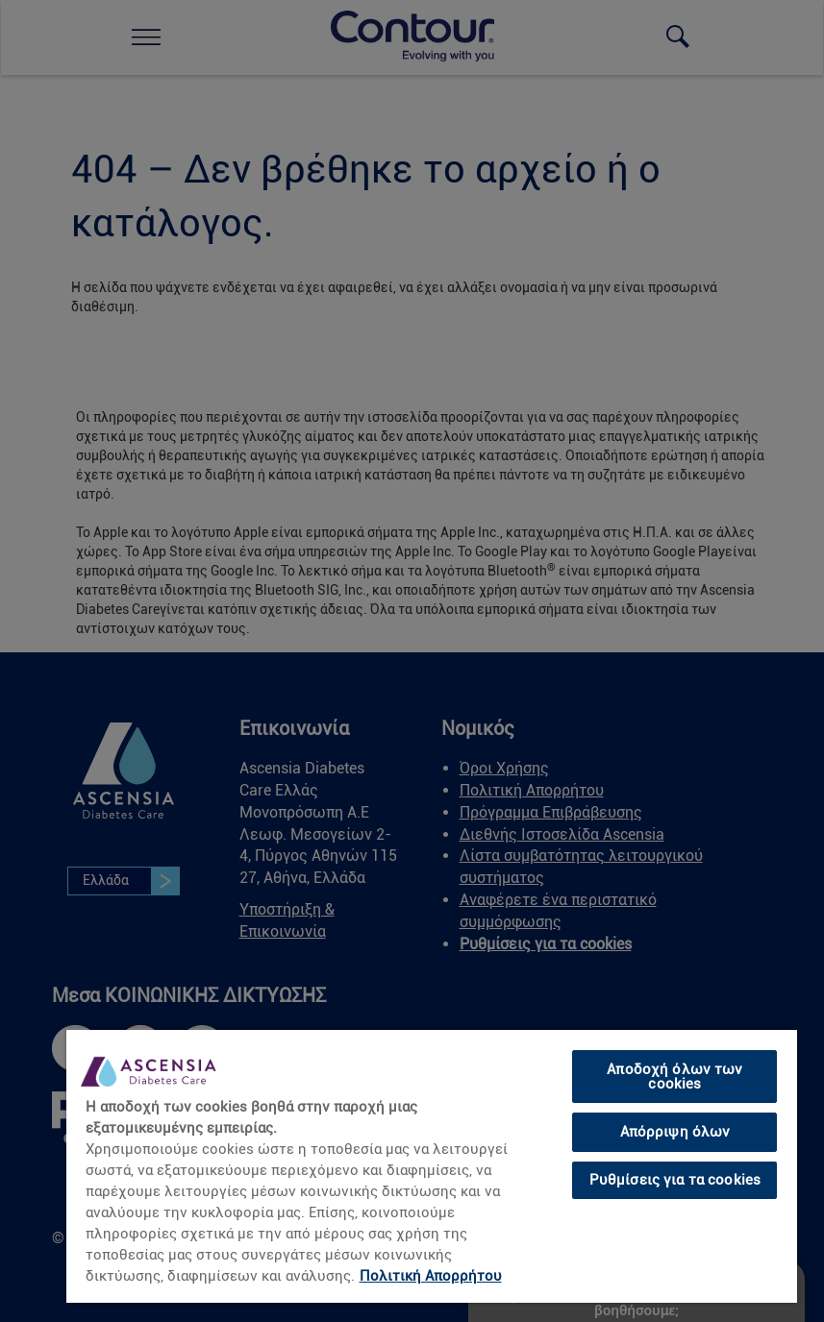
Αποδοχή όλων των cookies (674, 1076)
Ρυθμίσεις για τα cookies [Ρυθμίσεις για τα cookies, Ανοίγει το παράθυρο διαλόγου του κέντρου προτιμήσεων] (675, 1179)
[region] (431, 1165)
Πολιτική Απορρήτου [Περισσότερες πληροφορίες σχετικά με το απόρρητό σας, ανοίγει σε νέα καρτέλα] (431, 1276)
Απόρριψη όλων (675, 1131)
